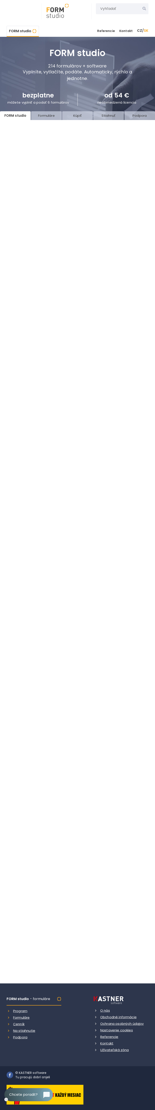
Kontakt (126, 31)
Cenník (19, 1024)
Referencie (106, 31)
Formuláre (21, 1017)
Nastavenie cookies (116, 1030)
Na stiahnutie (24, 1030)
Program (20, 1011)
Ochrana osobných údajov (122, 1023)
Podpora (20, 1037)
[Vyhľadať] (144, 8)
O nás (105, 1010)
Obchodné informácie (118, 1017)
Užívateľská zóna (114, 1050)
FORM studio (20, 31)
